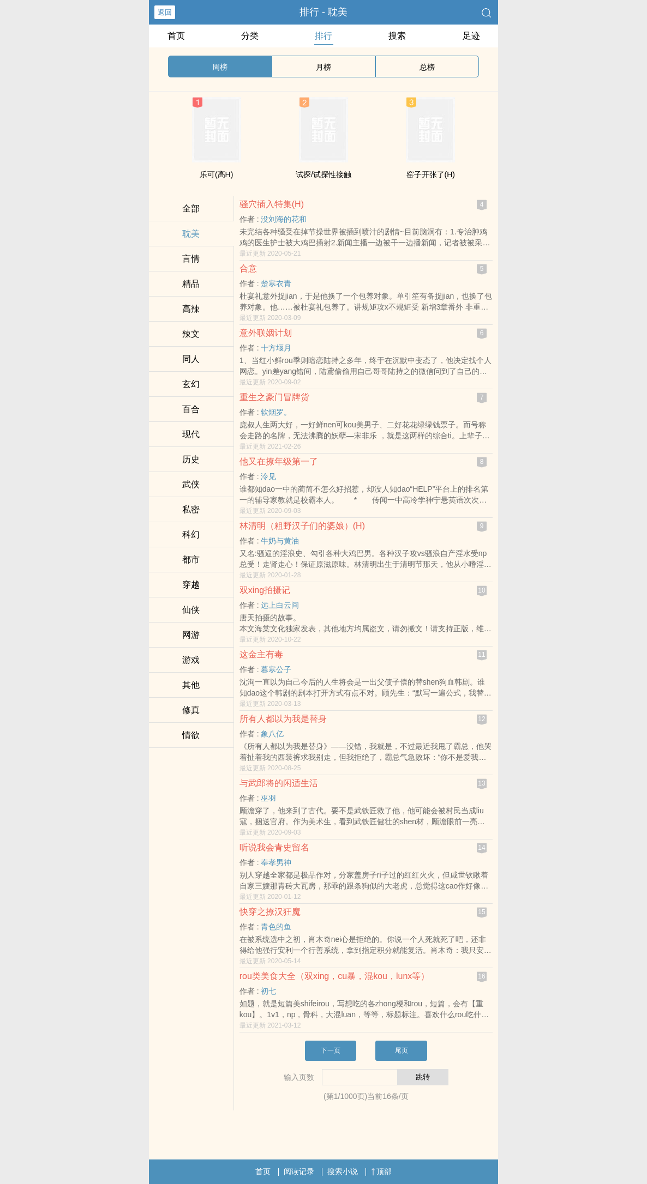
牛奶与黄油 (280, 540)
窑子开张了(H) (430, 174)
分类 (250, 35)
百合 (191, 409)
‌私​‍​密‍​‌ (191, 509)
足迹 (471, 35)
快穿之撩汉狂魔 (270, 911)
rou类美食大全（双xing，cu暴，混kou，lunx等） (334, 976)
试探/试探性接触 (323, 174)
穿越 (191, 584)
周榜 (219, 67)
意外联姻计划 (265, 332)
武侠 (191, 484)
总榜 (427, 67)
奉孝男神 (276, 862)
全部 (191, 208)
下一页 (330, 1050)
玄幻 (191, 384)
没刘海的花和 (284, 219)
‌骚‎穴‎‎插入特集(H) (271, 204)
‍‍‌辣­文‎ (191, 334)
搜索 (397, 35)
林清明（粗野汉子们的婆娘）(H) (302, 525)
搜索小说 (342, 1171)
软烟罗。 (276, 412)
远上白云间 (280, 605)
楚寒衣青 (276, 283)
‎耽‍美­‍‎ (191, 233)
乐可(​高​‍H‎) (216, 174)
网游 (191, 634)
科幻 (191, 534)
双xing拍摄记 (264, 590)
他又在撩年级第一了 (278, 461)
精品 (191, 283)
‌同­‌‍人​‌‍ (191, 359)
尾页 (401, 1050)
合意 (248, 268)
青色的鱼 (276, 926)
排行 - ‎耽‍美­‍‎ (323, 12)
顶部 (381, 1171)
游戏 (191, 660)
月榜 (323, 67)
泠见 (268, 476)
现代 (191, 434)
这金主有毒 (261, 654)
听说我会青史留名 (274, 847)
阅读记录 (299, 1171)
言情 (191, 258)
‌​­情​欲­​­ (191, 735)
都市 (191, 559)
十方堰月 (276, 347)
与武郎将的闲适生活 (278, 783)
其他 (191, 685)
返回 (165, 12)
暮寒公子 (276, 669)
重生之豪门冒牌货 (274, 397)
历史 (191, 459)
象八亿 (272, 733)
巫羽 (268, 798)
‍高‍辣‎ (191, 308)
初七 (268, 991)
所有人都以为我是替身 (283, 718)
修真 (191, 710)
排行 (323, 35)
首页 (176, 35)
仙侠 (191, 609)
